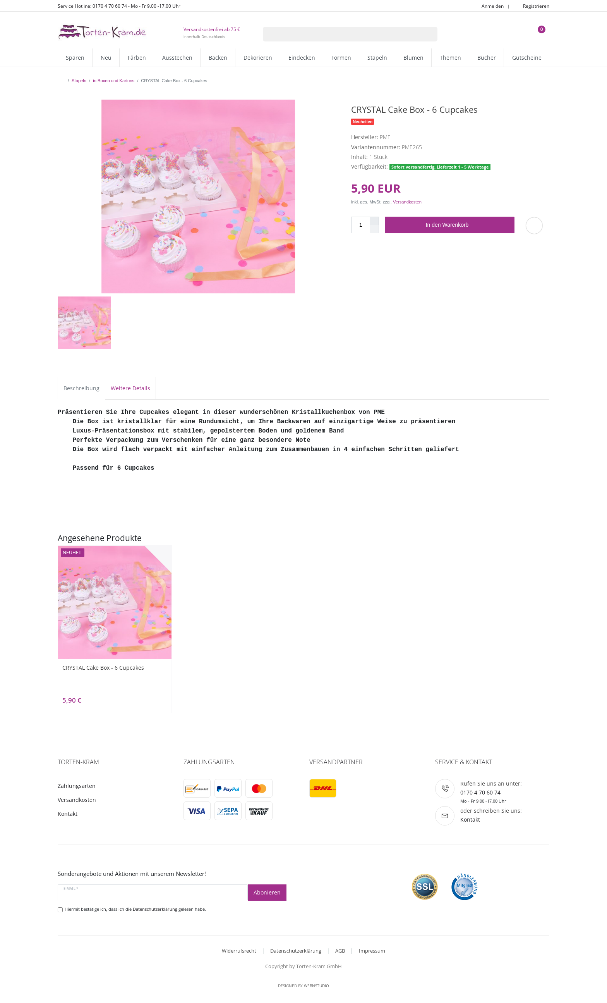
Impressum (372, 950)
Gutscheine (527, 57)
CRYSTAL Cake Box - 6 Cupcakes (103, 667)
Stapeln (377, 57)
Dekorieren (257, 57)
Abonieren (267, 892)
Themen (450, 57)
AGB (340, 950)
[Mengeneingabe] (360, 225)
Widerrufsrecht (239, 950)
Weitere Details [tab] (130, 388)
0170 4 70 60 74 (480, 792)
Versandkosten (407, 202)
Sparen (75, 57)
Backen (218, 57)
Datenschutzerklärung (295, 950)
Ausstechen (177, 57)
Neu (106, 57)
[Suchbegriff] (340, 34)
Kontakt (67, 813)
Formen (341, 57)
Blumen (413, 57)
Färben (137, 57)
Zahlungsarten (77, 785)
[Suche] (427, 34)
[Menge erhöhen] (374, 221)
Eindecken (301, 57)
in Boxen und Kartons (113, 80)
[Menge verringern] (374, 229)
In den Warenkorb (467, 225)
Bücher (486, 57)
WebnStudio (316, 985)
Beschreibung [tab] (81, 388)
